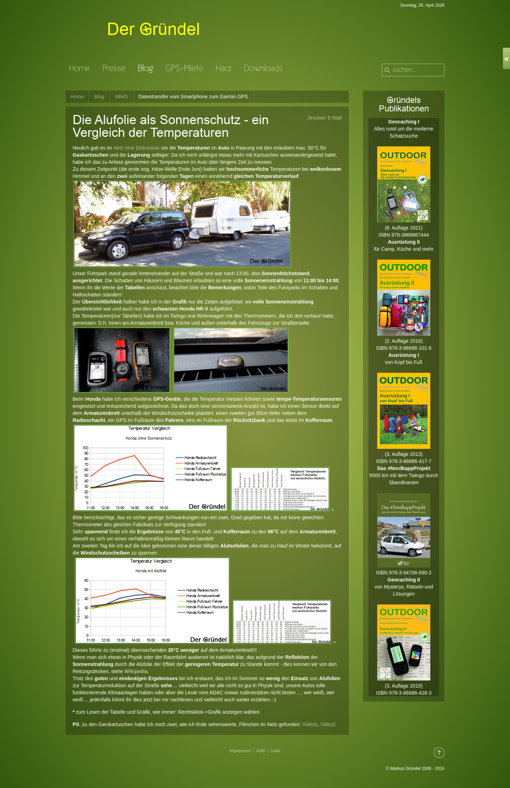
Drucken (316, 118)
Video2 (327, 724)
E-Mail (335, 118)
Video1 (309, 724)
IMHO (121, 96)
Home (77, 96)
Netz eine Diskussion (136, 148)
